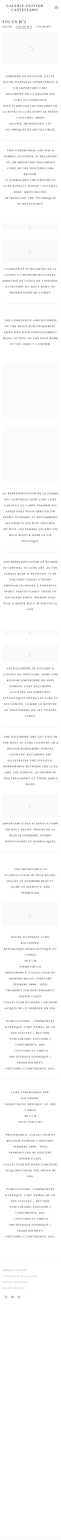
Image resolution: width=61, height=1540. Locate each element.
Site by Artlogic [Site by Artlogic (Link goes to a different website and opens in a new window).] (13, 1288)
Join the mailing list (12, 1297)
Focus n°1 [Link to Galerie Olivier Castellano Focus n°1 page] (43, 27)
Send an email (18, 1297)
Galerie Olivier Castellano (24, 8)
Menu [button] (56, 7)
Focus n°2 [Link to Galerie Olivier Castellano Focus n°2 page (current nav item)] (24, 27)
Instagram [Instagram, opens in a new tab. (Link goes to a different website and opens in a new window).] (5, 1297)
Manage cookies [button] (14, 1270)
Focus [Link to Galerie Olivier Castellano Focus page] (7, 27)
